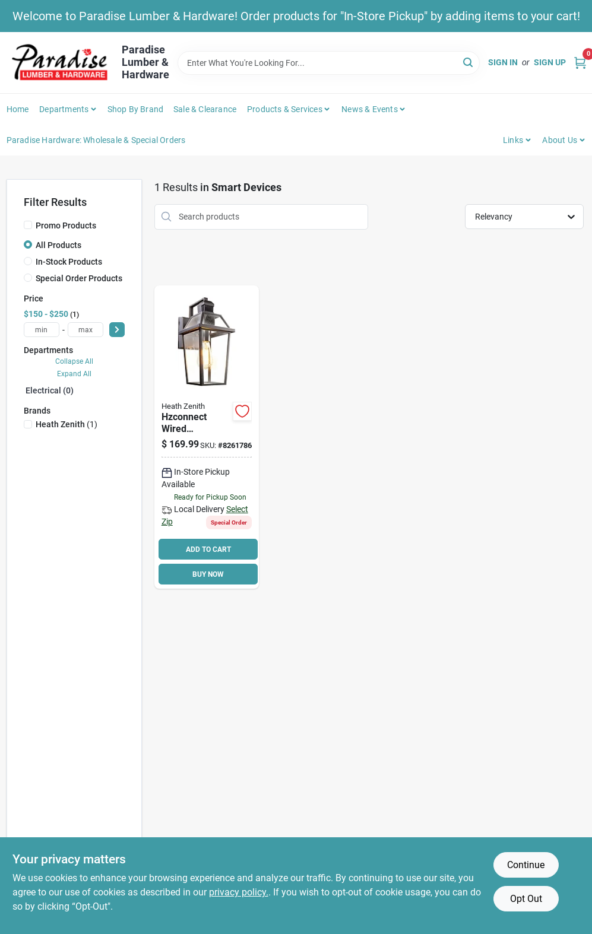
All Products (58, 245)
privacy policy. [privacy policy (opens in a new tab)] (238, 892)
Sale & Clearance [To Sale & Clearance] (204, 109)
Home (18, 109)
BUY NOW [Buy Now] (208, 574)
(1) (66, 424)
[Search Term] (329, 63)
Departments (63, 109)
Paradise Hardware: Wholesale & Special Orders (96, 140)
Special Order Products (79, 278)
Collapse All (74, 361)
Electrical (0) (50, 390)
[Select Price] (117, 329)
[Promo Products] (28, 225)
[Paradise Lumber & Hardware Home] (60, 62)
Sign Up (550, 62)
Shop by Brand (135, 109)
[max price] (85, 329)
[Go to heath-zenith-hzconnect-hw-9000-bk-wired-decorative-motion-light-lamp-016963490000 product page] (206, 437)
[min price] (41, 329)
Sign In (503, 62)
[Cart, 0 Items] (580, 62)
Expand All (74, 374)
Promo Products (66, 225)
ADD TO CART (208, 549)
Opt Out (526, 898)
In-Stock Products (69, 262)
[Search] (468, 62)
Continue (525, 865)
